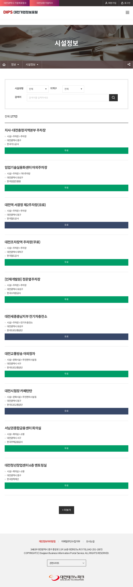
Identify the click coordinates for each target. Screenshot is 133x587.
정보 (13, 64)
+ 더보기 (66, 510)
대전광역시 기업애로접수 (15, 3)
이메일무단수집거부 (70, 541)
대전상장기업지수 (45, 3)
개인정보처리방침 (47, 541)
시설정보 (31, 64)
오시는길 (90, 541)
